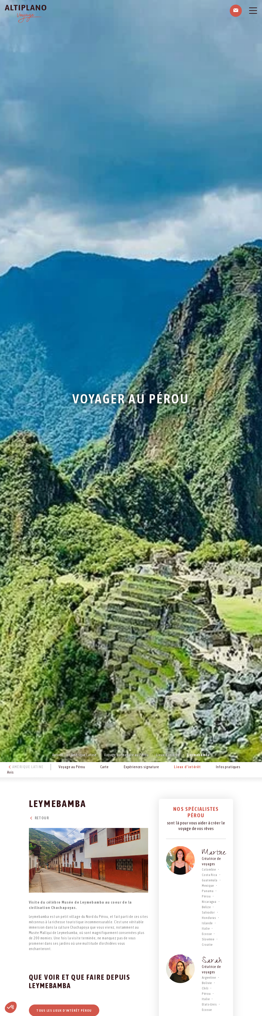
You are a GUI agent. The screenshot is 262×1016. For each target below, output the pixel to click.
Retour (39, 818)
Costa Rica (209, 875)
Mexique (208, 885)
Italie (206, 928)
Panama (207, 891)
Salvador (208, 912)
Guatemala (209, 880)
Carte (104, 767)
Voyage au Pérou (72, 767)
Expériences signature (141, 767)
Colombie (209, 869)
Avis (10, 772)
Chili (205, 988)
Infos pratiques (228, 767)
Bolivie (207, 983)
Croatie (207, 945)
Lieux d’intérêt (168, 755)
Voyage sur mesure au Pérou (126, 755)
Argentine (209, 977)
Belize (206, 907)
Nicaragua (209, 902)
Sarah (212, 961)
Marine (214, 853)
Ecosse (207, 934)
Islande (207, 923)
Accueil (57, 755)
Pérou (206, 896)
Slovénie (208, 939)
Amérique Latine (84, 755)
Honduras (209, 918)
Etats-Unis (209, 1004)
